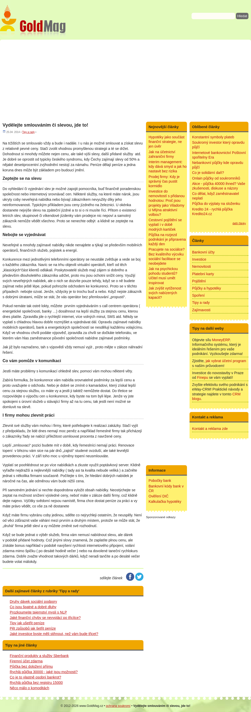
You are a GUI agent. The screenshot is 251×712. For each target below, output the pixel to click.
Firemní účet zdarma (26, 661)
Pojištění (199, 281)
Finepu (202, 377)
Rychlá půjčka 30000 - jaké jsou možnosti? (44, 672)
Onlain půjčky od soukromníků (216, 178)
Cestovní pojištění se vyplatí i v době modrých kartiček (165, 224)
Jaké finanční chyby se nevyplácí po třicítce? (45, 618)
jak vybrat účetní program (226, 361)
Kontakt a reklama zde (210, 429)
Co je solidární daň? (208, 173)
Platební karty (203, 274)
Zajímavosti (201, 310)
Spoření (198, 295)
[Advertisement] (125, 80)
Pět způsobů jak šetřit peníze (33, 628)
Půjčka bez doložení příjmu (31, 666)
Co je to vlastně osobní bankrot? (35, 677)
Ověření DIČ (159, 496)
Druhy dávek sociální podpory (33, 601)
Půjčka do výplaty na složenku (216, 204)
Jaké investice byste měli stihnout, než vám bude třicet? (54, 634)
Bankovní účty (203, 252)
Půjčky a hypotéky (206, 288)
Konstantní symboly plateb (213, 137)
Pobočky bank (160, 481)
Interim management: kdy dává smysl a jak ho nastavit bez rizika (168, 166)
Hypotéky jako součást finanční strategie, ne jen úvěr (166, 141)
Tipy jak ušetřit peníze (27, 623)
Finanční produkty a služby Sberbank (39, 656)
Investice (199, 259)
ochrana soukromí (118, 706)
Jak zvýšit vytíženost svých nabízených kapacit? (165, 292)
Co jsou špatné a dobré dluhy (33, 607)
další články (239, 223)
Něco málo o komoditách (29, 688)
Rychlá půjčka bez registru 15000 (36, 683)
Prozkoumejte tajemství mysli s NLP (38, 612)
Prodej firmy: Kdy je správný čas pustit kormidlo (164, 181)
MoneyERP (221, 340)
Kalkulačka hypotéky (165, 501)
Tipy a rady (28, 132)
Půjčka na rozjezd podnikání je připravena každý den (167, 239)
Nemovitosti (201, 266)
